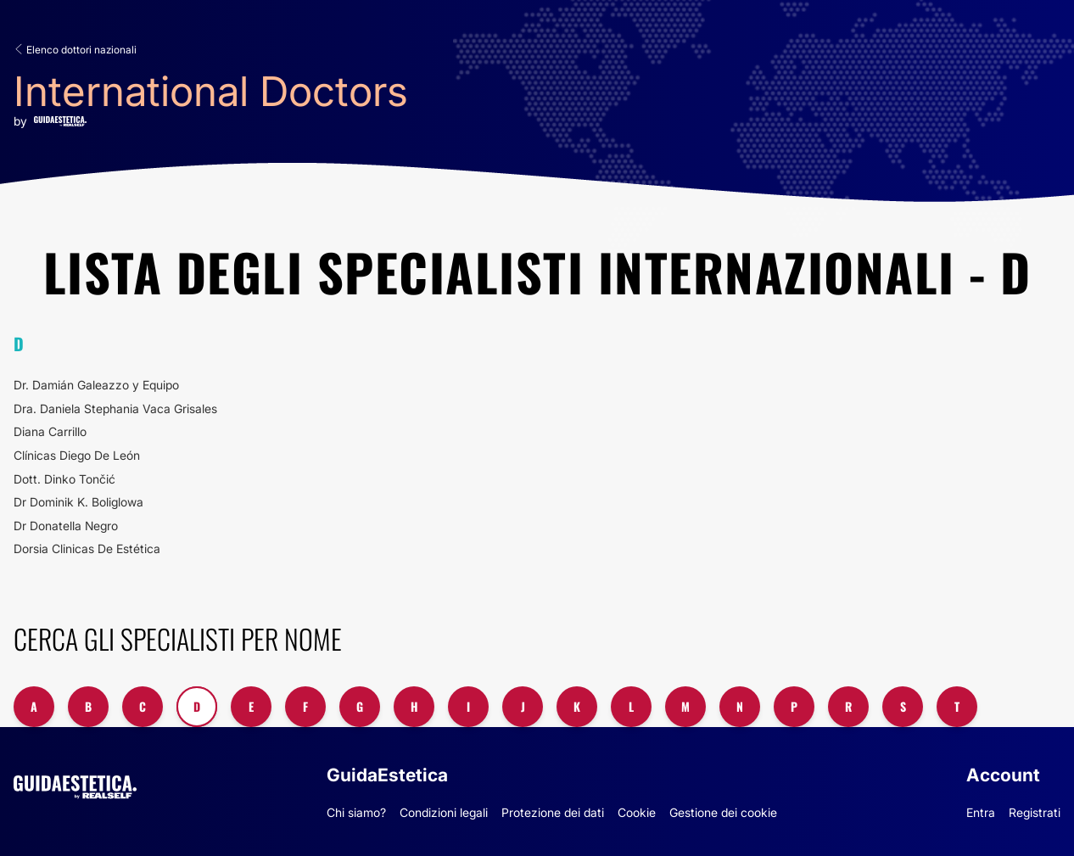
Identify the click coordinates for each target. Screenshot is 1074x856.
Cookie (637, 812)
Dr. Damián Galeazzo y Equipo (96, 385)
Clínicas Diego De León (77, 455)
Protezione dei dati (552, 812)
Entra (980, 812)
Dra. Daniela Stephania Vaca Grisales (115, 408)
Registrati (1034, 812)
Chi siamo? (356, 812)
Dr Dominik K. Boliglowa (78, 502)
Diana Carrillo (50, 431)
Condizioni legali (444, 812)
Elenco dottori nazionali (75, 49)
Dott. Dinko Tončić (64, 479)
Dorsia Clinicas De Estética (87, 548)
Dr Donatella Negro (66, 525)
